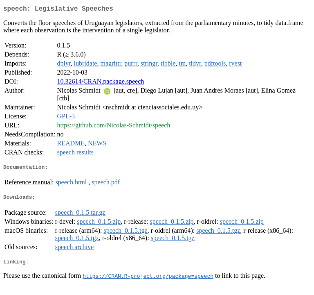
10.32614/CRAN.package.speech (100, 82)
